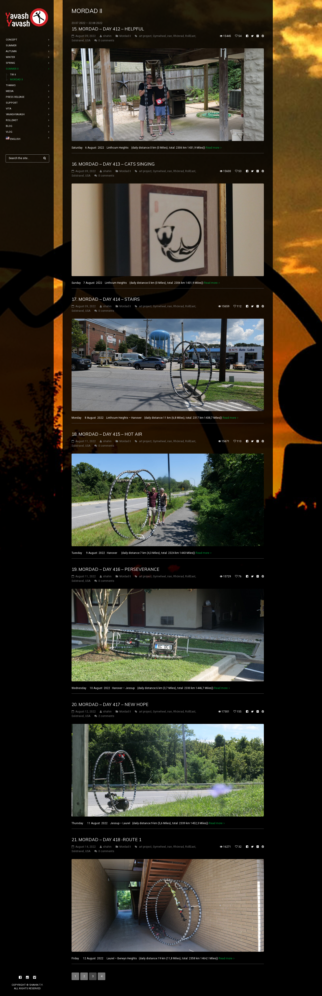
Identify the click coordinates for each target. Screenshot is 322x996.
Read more (212, 147)
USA (87, 40)
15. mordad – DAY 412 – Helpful (108, 29)
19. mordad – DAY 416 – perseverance (115, 569)
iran (169, 36)
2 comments (106, 716)
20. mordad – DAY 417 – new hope (110, 704)
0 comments (106, 40)
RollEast (190, 36)
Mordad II (125, 36)
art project (145, 36)
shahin (107, 36)
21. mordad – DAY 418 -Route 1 (106, 839)
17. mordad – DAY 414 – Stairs (106, 299)
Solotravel (78, 40)
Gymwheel (159, 36)
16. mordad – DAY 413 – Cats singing (113, 164)
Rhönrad (178, 36)
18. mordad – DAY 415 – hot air (107, 434)
